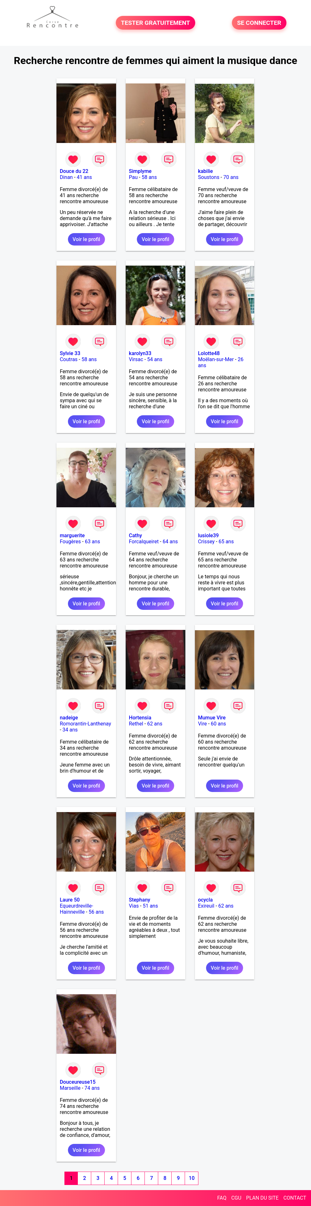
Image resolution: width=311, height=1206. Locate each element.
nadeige (69, 718)
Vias (134, 906)
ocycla (205, 900)
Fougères (70, 542)
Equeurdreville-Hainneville (76, 909)
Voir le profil (86, 239)
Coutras (69, 359)
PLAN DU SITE (262, 1198)
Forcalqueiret (144, 542)
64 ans (170, 542)
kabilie (205, 171)
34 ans (70, 730)
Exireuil (206, 906)
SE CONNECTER (259, 22)
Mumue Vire (212, 718)
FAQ (221, 1198)
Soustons (208, 177)
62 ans (154, 724)
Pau (133, 177)
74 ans (92, 1088)
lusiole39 (208, 535)
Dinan (66, 177)
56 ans (96, 912)
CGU (236, 1198)
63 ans (92, 542)
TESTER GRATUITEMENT (155, 22)
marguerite (72, 535)
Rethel (136, 724)
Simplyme (140, 171)
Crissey (206, 542)
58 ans (149, 177)
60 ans (218, 724)
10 (192, 1178)
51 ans (150, 906)
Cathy (135, 535)
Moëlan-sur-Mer (216, 359)
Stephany (139, 900)
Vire (202, 724)
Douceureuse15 (77, 1082)
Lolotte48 (209, 353)
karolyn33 (140, 353)
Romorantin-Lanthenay (85, 724)
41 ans (84, 177)
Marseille (70, 1088)
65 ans (226, 542)
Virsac (136, 359)
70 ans (231, 177)
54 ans (154, 359)
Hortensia (140, 718)
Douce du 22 (74, 171)
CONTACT (294, 1198)
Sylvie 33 (70, 353)
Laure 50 (69, 900)
